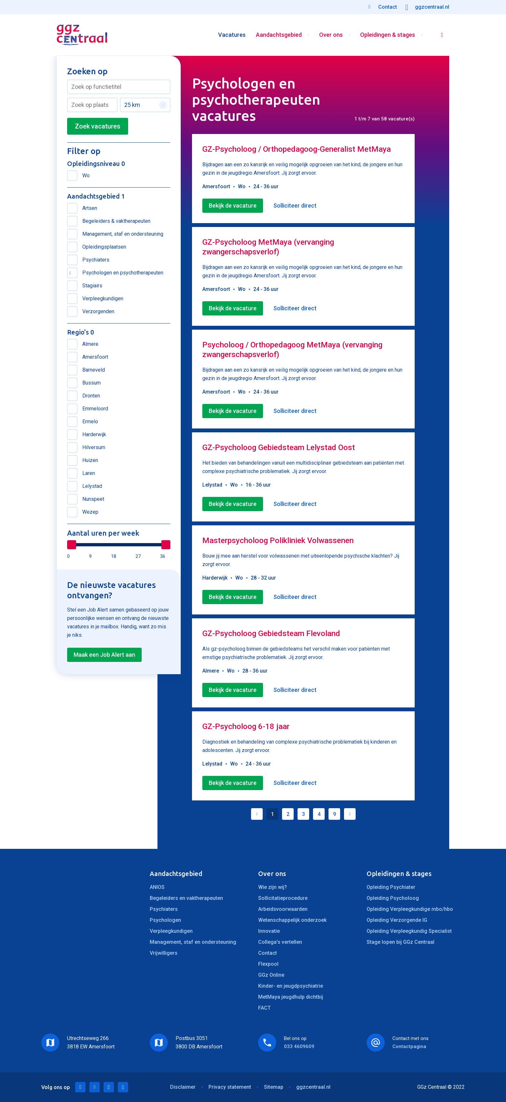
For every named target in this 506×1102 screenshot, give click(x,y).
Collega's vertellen (280, 942)
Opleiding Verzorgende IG (397, 920)
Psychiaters (164, 909)
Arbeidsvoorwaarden (283, 909)
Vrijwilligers (163, 953)
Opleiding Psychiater (391, 887)
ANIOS (157, 887)
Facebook (109, 1087)
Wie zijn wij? (272, 887)
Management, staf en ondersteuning (193, 942)
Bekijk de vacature (233, 205)
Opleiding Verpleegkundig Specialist (409, 931)
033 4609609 (299, 1046)
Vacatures (232, 35)
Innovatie (269, 931)
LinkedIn (80, 1087)
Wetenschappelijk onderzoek (292, 920)
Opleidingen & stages (387, 35)
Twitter (94, 1087)
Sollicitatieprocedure (283, 898)
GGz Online (271, 975)
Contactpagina (409, 1046)
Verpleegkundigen (171, 931)
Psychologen (165, 920)
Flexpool (268, 964)
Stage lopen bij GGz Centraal (400, 942)
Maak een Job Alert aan (104, 654)
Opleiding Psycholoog (393, 898)
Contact (267, 953)
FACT (264, 1008)
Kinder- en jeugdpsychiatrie (290, 986)
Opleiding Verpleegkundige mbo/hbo (410, 909)
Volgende (350, 814)
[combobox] (118, 87)
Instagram (123, 1087)
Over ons (331, 35)
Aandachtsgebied (279, 35)
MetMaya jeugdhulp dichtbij (290, 997)
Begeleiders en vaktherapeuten (186, 898)
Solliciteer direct (295, 205)
